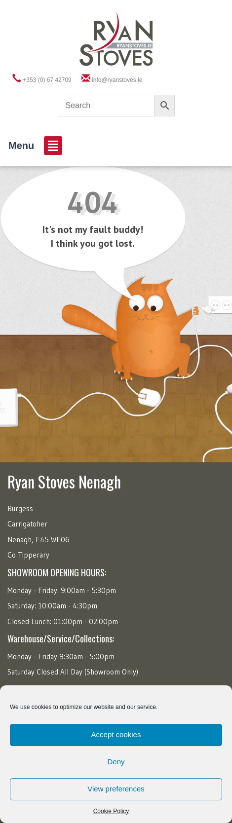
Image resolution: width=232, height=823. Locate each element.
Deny (115, 761)
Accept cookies (116, 734)
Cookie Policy (111, 811)
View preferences (116, 789)
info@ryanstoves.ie (117, 79)
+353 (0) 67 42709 (47, 79)
